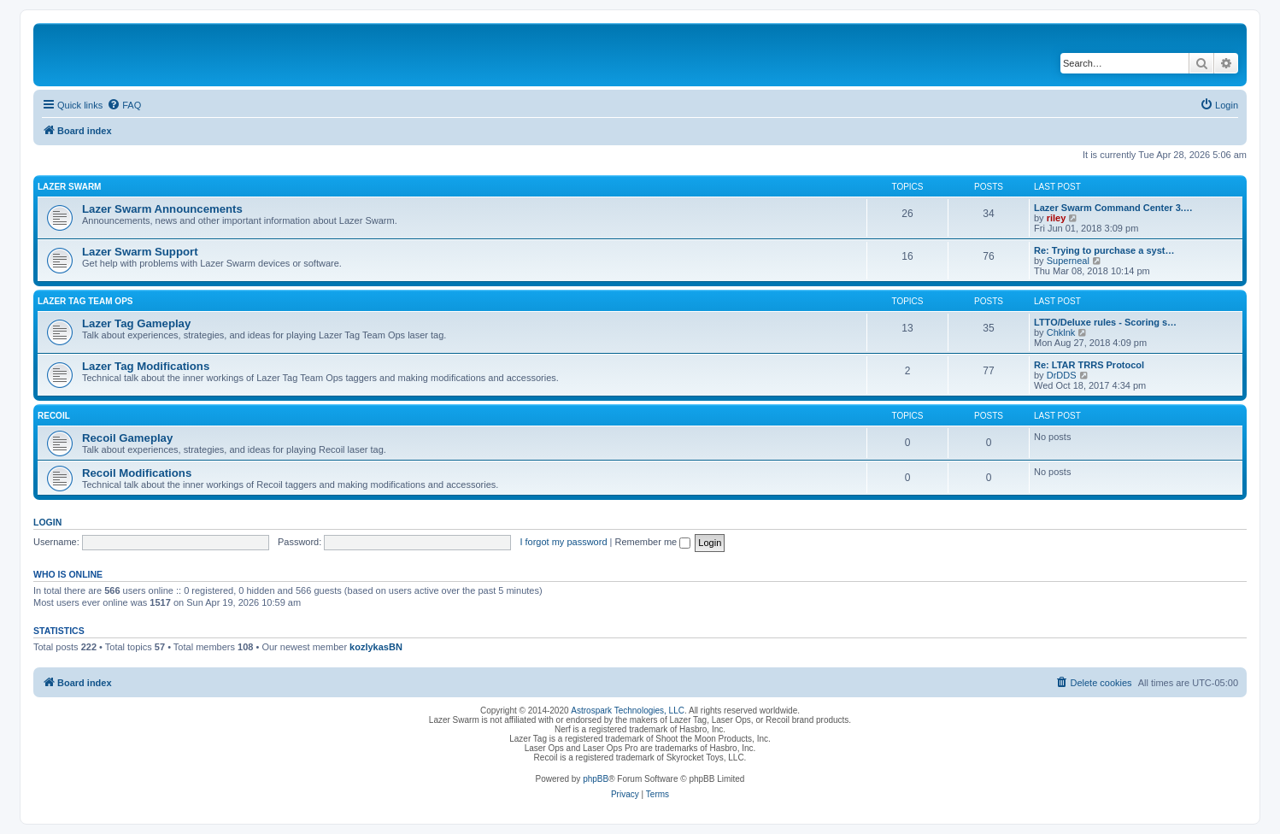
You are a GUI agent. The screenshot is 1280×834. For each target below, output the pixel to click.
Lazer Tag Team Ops (85, 301)
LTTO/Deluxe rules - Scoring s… (1105, 322)
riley (1056, 218)
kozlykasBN (375, 647)
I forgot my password (563, 542)
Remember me (652, 542)
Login (47, 522)
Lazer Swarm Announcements (162, 209)
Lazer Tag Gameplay (136, 323)
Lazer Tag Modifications (145, 366)
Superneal (1068, 260)
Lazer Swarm (69, 186)
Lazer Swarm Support (140, 251)
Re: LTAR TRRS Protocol (1089, 365)
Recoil (54, 415)
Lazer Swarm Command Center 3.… (1113, 208)
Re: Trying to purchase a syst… (1104, 250)
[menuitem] (124, 105)
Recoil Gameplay (127, 438)
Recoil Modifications (136, 473)
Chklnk (1061, 332)
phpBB (595, 779)
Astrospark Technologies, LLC (627, 710)
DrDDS (1062, 375)
